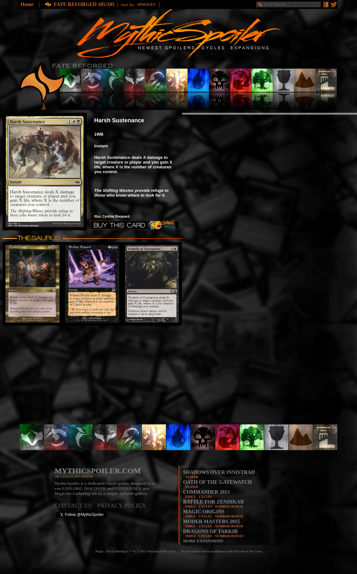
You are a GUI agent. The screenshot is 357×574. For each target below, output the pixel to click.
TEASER (191, 477)
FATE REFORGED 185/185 (84, 4)
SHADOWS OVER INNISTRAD (219, 472)
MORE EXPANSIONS (203, 540)
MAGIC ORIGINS (203, 511)
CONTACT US (76, 506)
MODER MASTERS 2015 (211, 521)
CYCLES (205, 496)
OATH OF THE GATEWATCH (217, 482)
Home (27, 4)
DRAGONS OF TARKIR (210, 531)
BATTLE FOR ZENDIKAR (213, 501)
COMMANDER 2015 (206, 492)
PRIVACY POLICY (121, 506)
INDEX (190, 496)
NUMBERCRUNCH (229, 506)
